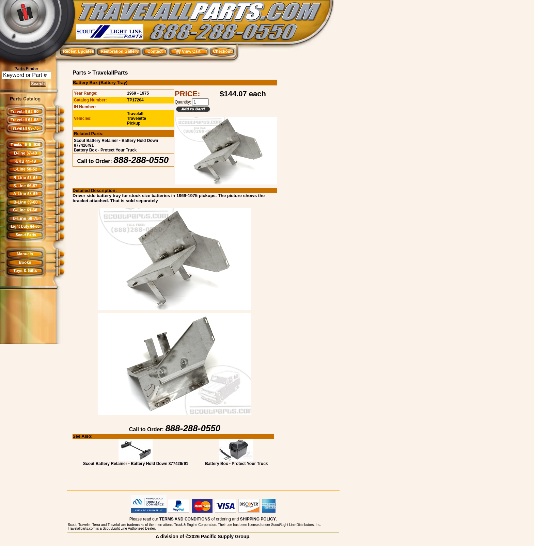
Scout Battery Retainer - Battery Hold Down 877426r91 (135, 461)
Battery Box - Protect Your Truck (105, 150)
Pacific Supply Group (225, 536)
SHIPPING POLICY (258, 519)
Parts (79, 73)
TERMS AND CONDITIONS (184, 519)
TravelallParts (110, 73)
